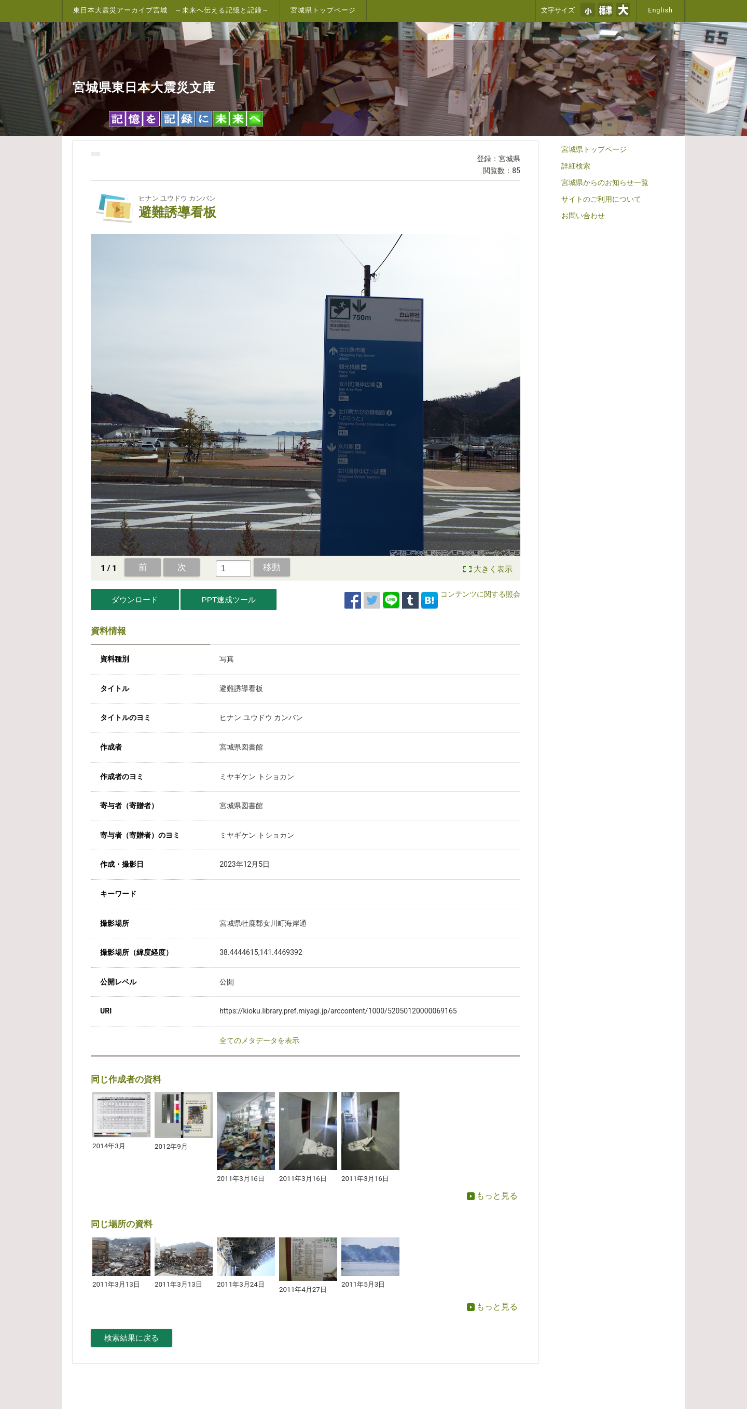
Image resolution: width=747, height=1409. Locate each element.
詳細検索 (575, 166)
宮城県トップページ (323, 10)
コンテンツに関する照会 (480, 594)
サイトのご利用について (601, 199)
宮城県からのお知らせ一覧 (604, 182)
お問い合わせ (583, 216)
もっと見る (492, 1196)
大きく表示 (493, 569)
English (660, 10)
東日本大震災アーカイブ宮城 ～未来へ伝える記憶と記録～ (171, 10)
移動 (272, 567)
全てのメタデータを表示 (259, 1040)
